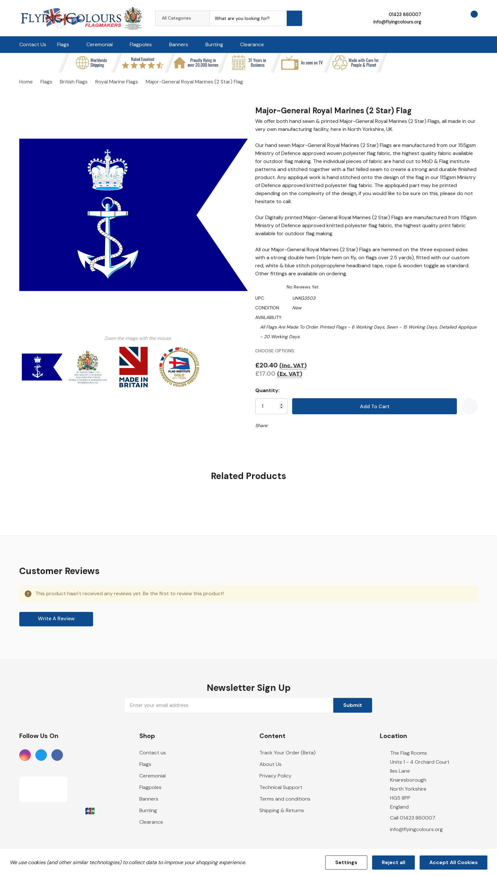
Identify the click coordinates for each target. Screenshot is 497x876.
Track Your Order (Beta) (287, 753)
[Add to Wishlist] (470, 406)
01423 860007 (404, 14)
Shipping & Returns (281, 810)
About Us (270, 764)
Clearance (252, 44)
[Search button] (294, 18)
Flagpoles (141, 44)
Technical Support (280, 787)
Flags (63, 44)
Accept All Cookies (453, 862)
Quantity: (270, 390)
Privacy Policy (275, 776)
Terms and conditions (284, 799)
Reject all (393, 862)
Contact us (152, 753)
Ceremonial (99, 44)
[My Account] (434, 17)
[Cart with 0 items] (468, 17)
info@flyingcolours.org (397, 22)
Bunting (214, 44)
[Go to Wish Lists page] (451, 17)
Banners (178, 44)
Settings (346, 862)
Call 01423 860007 (412, 818)
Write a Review (56, 618)
